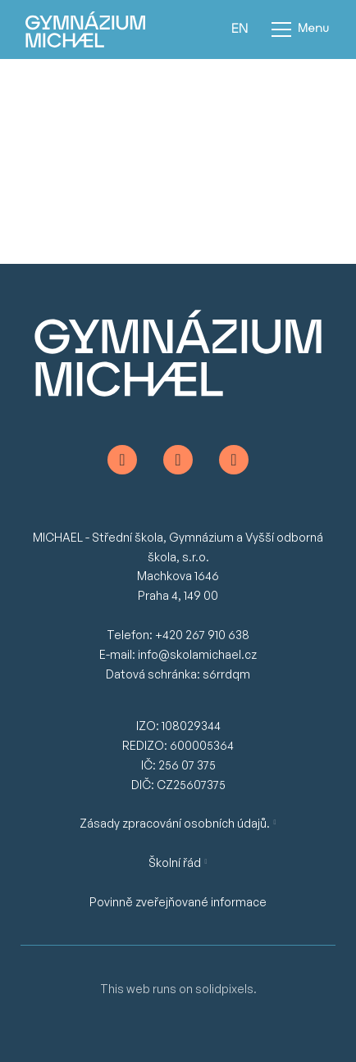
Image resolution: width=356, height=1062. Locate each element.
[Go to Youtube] (234, 459)
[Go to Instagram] (178, 459)
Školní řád (174, 862)
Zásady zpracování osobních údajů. (175, 823)
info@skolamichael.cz (197, 654)
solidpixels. (226, 989)
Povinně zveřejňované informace (178, 902)
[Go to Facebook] (122, 459)
